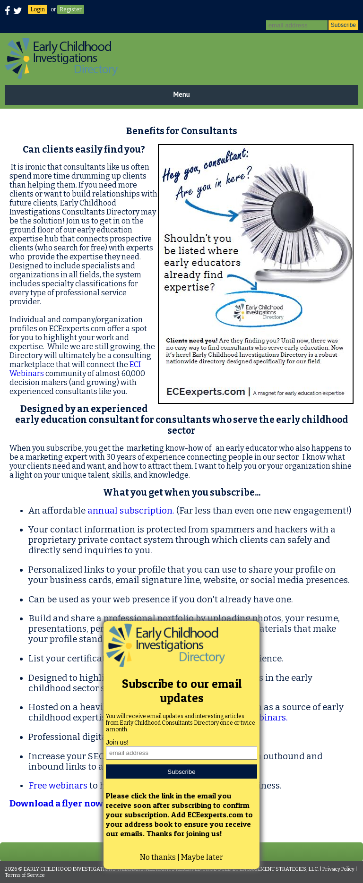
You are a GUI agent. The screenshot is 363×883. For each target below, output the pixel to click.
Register (71, 9)
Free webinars (57, 785)
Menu (181, 94)
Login (37, 9)
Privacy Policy (338, 869)
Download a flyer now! (57, 803)
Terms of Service (25, 875)
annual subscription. (131, 511)
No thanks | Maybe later (181, 857)
